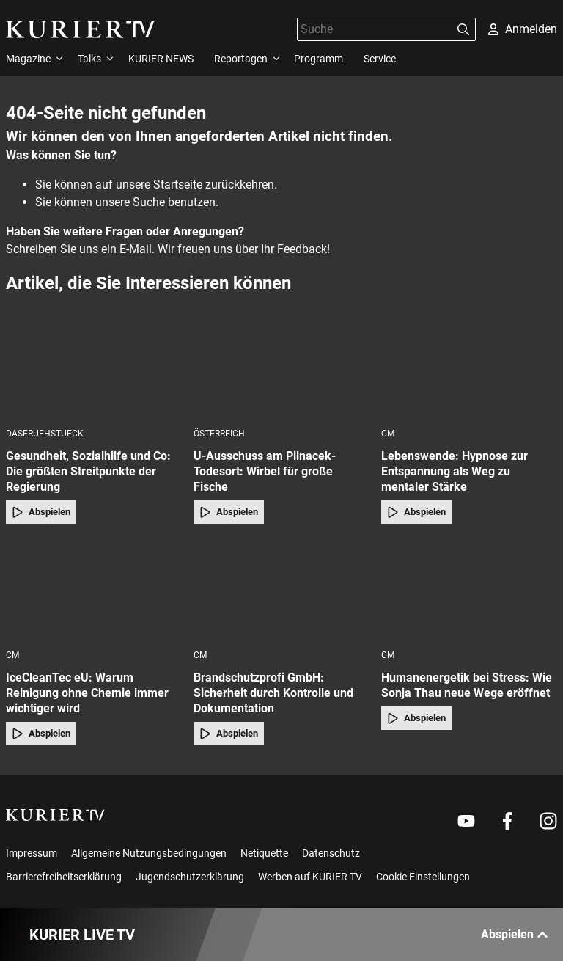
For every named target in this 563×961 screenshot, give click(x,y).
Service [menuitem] (380, 59)
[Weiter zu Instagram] (548, 821)
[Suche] (375, 29)
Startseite (177, 184)
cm (387, 433)
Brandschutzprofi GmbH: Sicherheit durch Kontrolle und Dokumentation (273, 692)
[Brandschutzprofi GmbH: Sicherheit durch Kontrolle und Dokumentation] (281, 590)
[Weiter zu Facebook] (507, 821)
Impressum (31, 853)
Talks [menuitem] (89, 59)
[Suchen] (463, 29)
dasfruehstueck (45, 433)
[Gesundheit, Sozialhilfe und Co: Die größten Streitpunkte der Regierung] (94, 369)
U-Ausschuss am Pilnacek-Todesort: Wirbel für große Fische (265, 471)
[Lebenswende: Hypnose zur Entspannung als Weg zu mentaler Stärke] (469, 369)
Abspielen (41, 512)
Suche (149, 202)
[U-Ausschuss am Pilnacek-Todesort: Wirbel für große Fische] (281, 369)
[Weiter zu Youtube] (466, 821)
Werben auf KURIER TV (310, 877)
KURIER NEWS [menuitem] (161, 59)
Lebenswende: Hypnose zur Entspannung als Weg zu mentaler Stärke (454, 471)
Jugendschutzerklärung (190, 877)
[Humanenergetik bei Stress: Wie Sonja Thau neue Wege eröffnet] (469, 590)
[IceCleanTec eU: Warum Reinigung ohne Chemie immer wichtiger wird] (94, 590)
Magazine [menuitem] (28, 59)
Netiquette (264, 853)
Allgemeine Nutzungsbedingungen (149, 853)
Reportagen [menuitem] (241, 59)
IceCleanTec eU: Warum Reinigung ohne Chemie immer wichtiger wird (87, 692)
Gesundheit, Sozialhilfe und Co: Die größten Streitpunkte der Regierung (88, 471)
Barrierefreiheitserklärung (64, 877)
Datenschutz (331, 853)
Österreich (219, 433)
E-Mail (135, 249)
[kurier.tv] (55, 815)
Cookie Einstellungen (423, 877)
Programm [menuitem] (318, 59)
